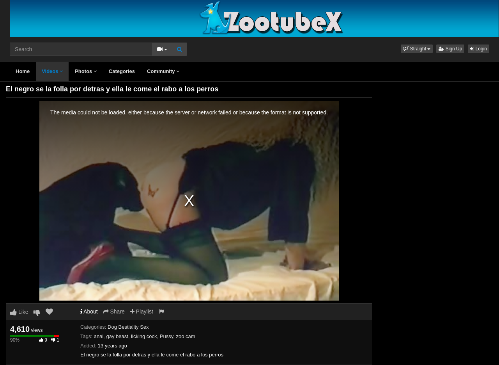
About (89, 311)
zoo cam (185, 336)
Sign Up (450, 49)
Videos (52, 71)
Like (19, 312)
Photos (86, 71)
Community (163, 71)
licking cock (144, 336)
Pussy (166, 336)
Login (478, 49)
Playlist (141, 311)
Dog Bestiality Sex (128, 327)
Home (23, 71)
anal (99, 336)
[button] (417, 49)
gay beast (117, 336)
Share (114, 311)
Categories (122, 71)
